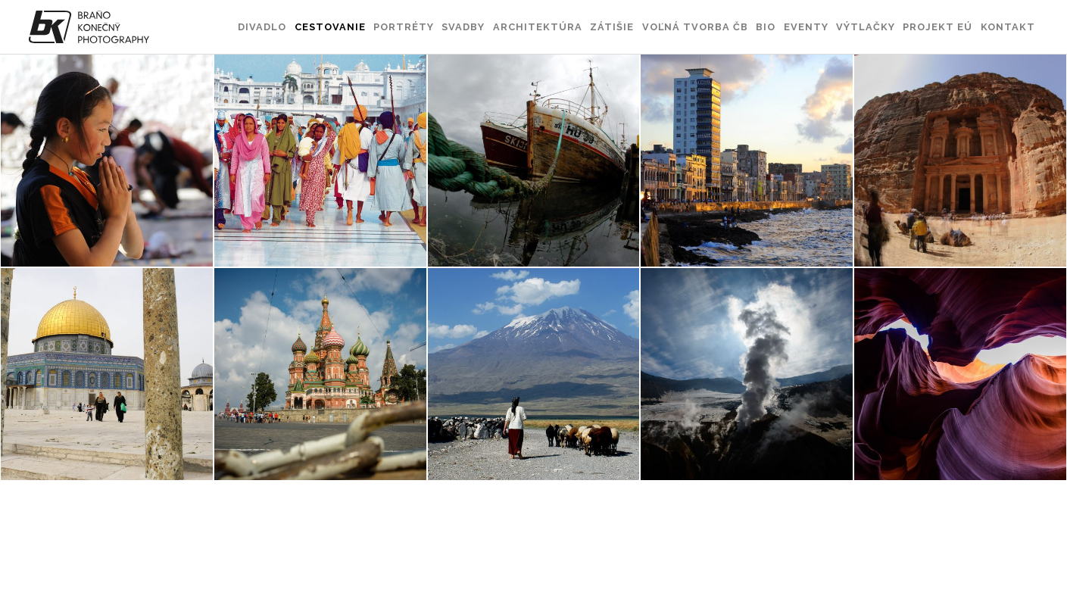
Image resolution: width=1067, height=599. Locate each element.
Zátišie (612, 27)
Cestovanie (330, 27)
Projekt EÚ (937, 27)
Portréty (403, 27)
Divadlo (262, 27)
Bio (765, 27)
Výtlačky (865, 27)
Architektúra (537, 27)
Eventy (806, 27)
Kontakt (1008, 27)
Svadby (463, 27)
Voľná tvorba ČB (695, 27)
